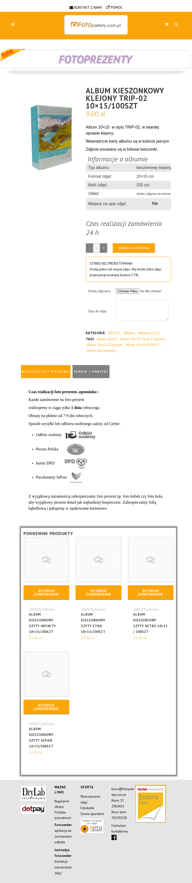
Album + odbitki (91, 371)
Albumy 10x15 (149, 333)
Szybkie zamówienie (46, 592)
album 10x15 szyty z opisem (142, 339)
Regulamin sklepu (61, 804)
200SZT (35, 609)
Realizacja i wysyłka (46, 371)
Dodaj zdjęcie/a (99, 291)
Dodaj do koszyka (134, 248)
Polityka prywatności (62, 815)
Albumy (129, 333)
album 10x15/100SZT (143, 344)
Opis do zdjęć (97, 311)
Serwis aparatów (92, 814)
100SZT (114, 333)
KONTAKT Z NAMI (88, 7)
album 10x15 (107, 339)
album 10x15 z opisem (104, 344)
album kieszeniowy (101, 350)
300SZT (35, 724)
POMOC (116, 7)
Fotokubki (87, 808)
